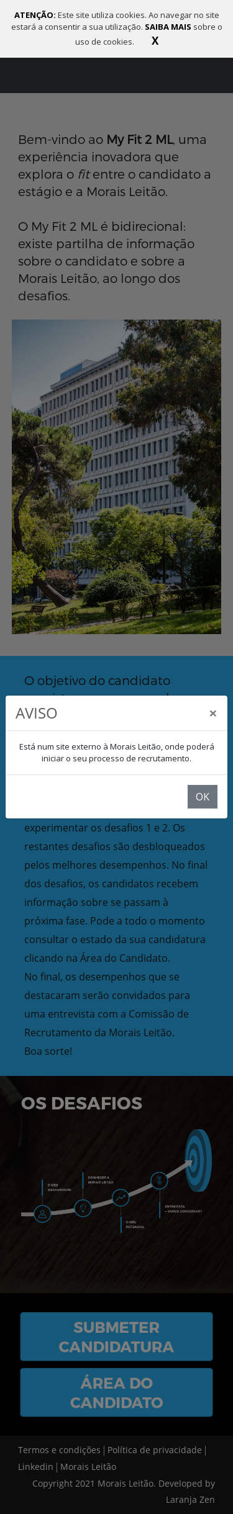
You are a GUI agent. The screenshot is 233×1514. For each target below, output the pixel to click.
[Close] (213, 713)
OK (202, 797)
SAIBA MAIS (169, 26)
